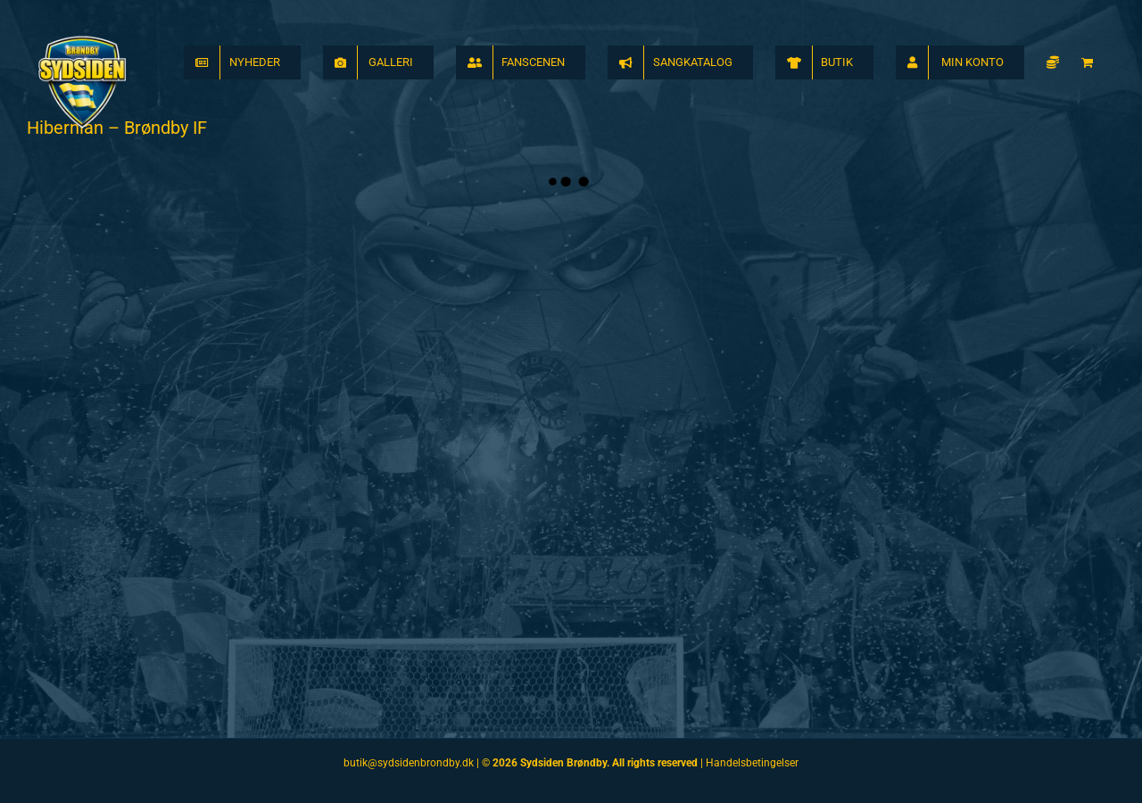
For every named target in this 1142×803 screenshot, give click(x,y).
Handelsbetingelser (752, 763)
